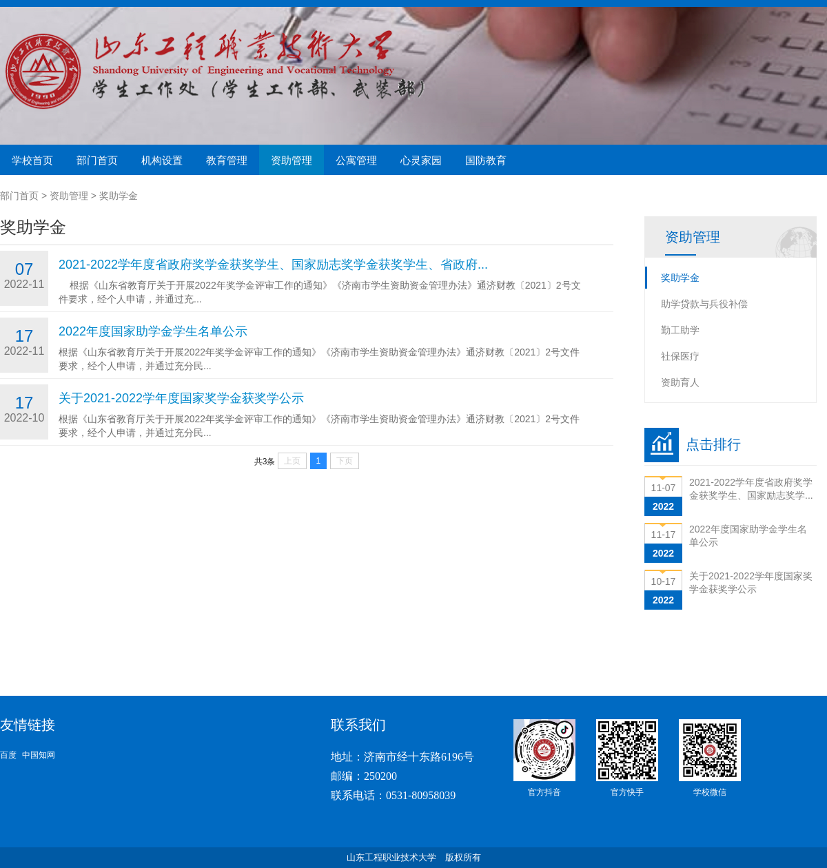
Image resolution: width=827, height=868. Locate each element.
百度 (8, 755)
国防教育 (486, 160)
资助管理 (291, 160)
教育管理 (226, 160)
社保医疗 (680, 356)
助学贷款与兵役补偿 (704, 303)
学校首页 (32, 160)
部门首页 (97, 160)
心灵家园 (421, 160)
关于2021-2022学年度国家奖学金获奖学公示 (181, 398)
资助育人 (680, 382)
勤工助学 (680, 329)
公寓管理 (356, 160)
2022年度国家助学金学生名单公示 (153, 331)
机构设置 (162, 160)
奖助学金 (118, 195)
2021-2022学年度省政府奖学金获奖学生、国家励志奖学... (751, 489)
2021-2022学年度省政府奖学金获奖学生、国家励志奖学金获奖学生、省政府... (273, 264)
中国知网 (38, 755)
